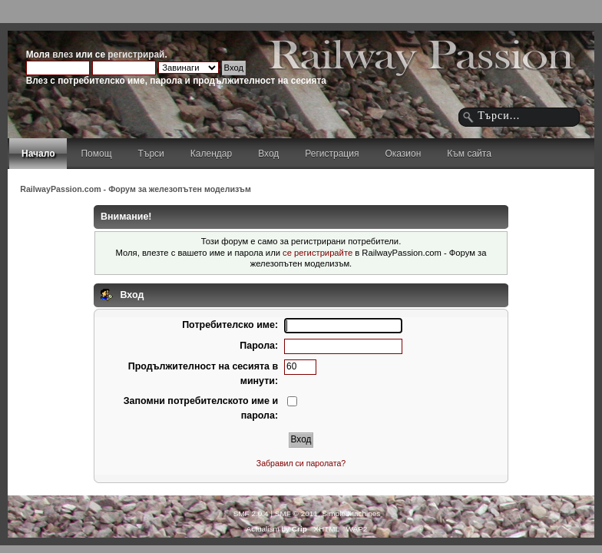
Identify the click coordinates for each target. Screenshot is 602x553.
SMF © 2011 (296, 513)
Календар (211, 153)
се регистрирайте (317, 252)
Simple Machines (351, 513)
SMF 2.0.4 (251, 513)
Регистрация (332, 153)
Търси (151, 153)
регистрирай (136, 54)
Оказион (403, 153)
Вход (268, 153)
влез (62, 54)
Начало (38, 153)
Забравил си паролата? (301, 463)
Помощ (96, 153)
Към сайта (469, 153)
